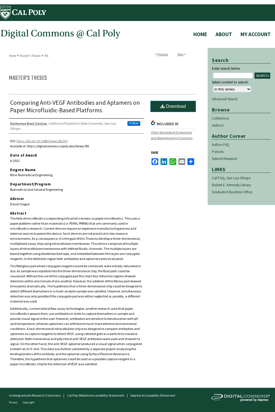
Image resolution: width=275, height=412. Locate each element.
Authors (218, 125)
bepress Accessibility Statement (152, 395)
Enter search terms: (226, 68)
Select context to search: (230, 82)
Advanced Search (225, 99)
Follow (133, 123)
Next (181, 54)
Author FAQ (220, 144)
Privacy (13, 402)
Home (12, 56)
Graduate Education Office (232, 192)
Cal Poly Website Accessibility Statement (95, 395)
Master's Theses (30, 56)
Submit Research (224, 158)
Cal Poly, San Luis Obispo (231, 178)
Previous (162, 54)
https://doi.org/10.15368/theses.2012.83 (42, 141)
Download (173, 106)
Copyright (29, 402)
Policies (218, 151)
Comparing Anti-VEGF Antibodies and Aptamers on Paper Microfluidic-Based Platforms (75, 106)
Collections (220, 118)
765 (46, 56)
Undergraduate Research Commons (35, 395)
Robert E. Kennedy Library (231, 185)
